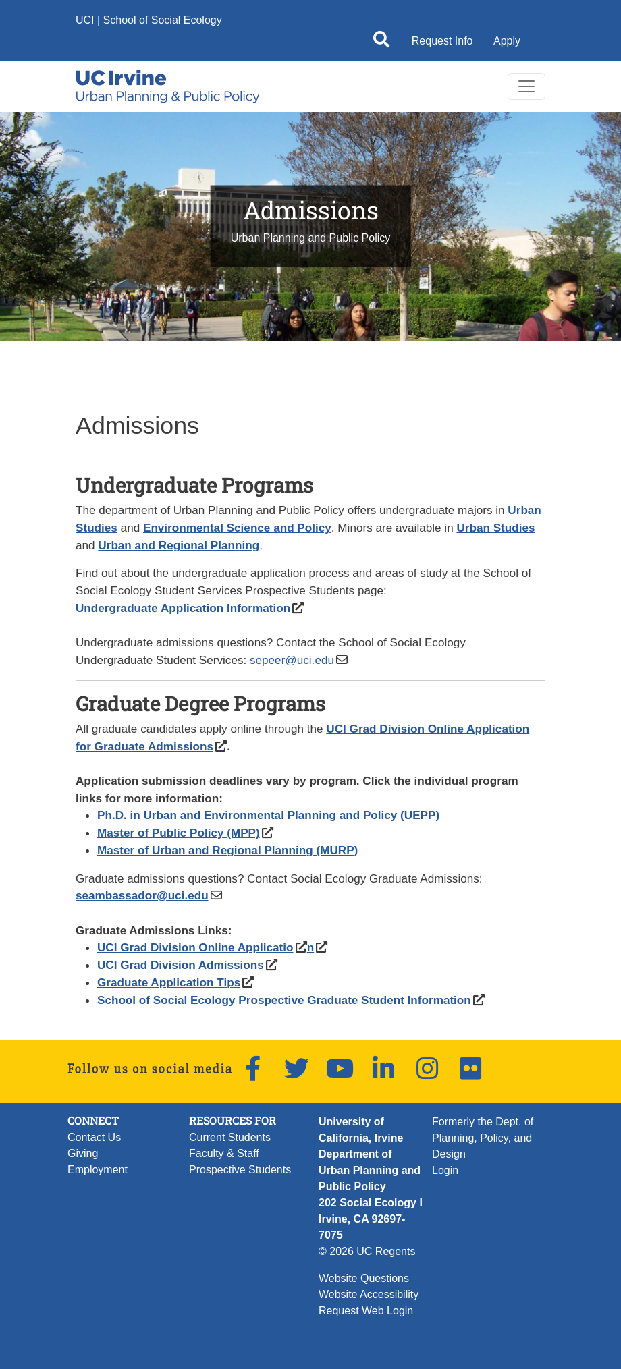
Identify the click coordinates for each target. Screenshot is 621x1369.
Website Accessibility (368, 1294)
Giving (83, 1153)
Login (445, 1170)
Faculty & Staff (224, 1153)
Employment (98, 1169)
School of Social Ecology (162, 20)
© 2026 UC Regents (367, 1251)
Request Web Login (366, 1310)
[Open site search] (381, 41)
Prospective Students (240, 1169)
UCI (85, 20)
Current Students (230, 1137)
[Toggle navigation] (526, 86)
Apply (506, 41)
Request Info (442, 41)
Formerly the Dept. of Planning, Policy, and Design (482, 1138)
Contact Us (94, 1137)
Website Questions (364, 1278)
